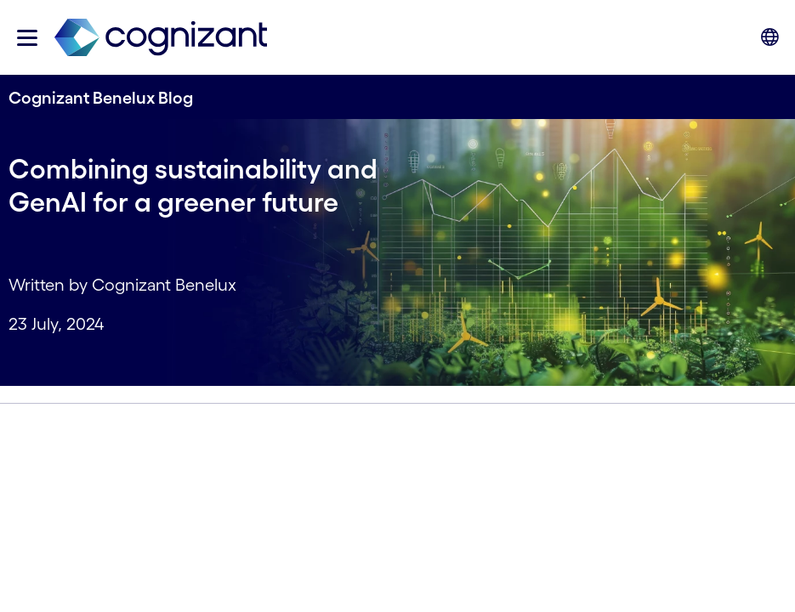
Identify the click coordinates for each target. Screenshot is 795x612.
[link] (160, 38)
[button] (27, 38)
